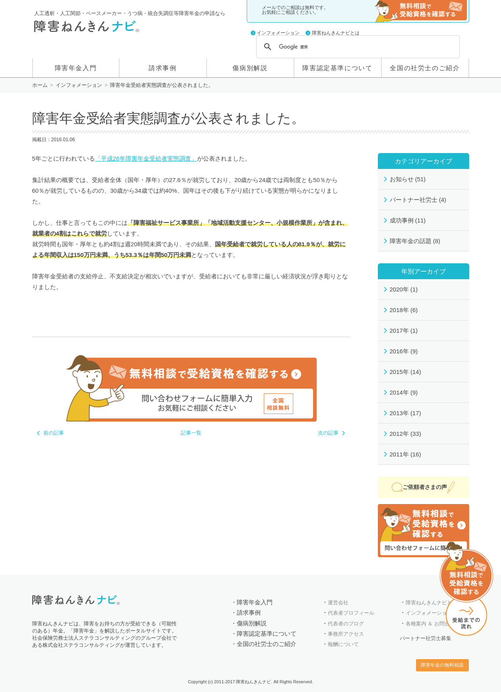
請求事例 (162, 67)
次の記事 (328, 432)
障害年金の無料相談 (421, 11)
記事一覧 (191, 433)
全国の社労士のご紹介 (425, 67)
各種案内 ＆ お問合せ (430, 624)
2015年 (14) (405, 371)
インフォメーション (278, 33)
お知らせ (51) (408, 179)
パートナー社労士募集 (425, 638)
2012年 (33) (405, 433)
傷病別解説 (249, 67)
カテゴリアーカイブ (423, 161)
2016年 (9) (404, 351)
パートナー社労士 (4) (418, 199)
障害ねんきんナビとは (336, 33)
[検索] (357, 47)
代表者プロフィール (351, 613)
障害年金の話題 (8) (415, 241)
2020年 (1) (404, 289)
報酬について (343, 644)
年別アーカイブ (423, 271)
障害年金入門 (76, 67)
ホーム (40, 85)
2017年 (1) (404, 330)
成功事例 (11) (408, 220)
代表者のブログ (346, 624)
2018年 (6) (404, 310)
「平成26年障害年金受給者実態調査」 (146, 158)
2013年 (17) (405, 413)
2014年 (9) (404, 392)
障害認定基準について (337, 67)
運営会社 (338, 603)
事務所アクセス (346, 634)
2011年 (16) (405, 454)
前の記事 (53, 432)
